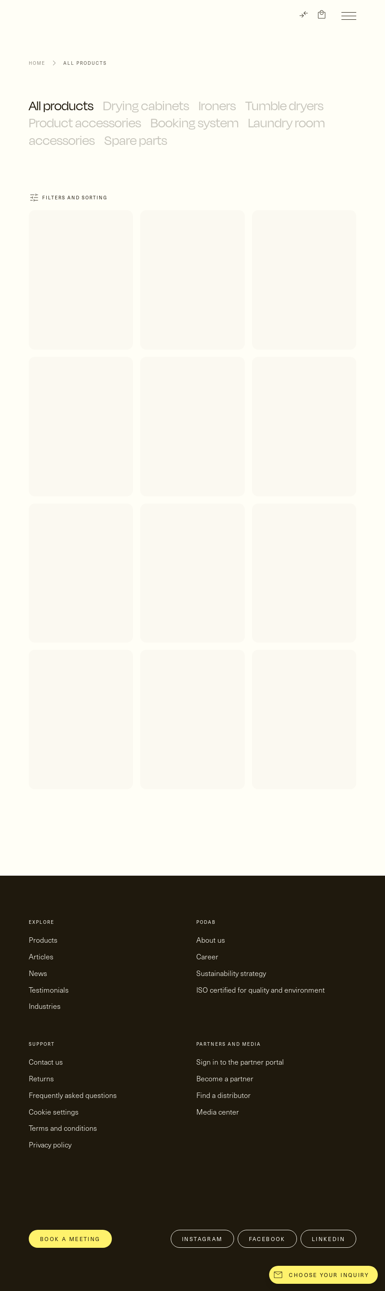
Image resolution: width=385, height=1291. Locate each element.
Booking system (194, 122)
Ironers (217, 105)
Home (37, 63)
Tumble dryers (284, 105)
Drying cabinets (146, 105)
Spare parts (135, 140)
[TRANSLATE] (303, 14)
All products (61, 105)
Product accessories (85, 122)
